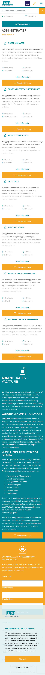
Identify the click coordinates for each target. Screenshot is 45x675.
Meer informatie (22, 77)
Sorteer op (7, 16)
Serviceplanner (16, 227)
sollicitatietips (12, 504)
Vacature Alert (22, 24)
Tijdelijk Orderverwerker (21, 273)
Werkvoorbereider (18, 135)
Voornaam (6, 576)
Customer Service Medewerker (24, 89)
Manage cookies (22, 667)
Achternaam (7, 587)
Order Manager (16, 43)
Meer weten (8, 34)
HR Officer (13, 181)
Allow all (22, 659)
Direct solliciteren (22, 83)
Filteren (29, 16)
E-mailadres (7, 599)
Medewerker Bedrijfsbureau (23, 319)
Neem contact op (22, 535)
